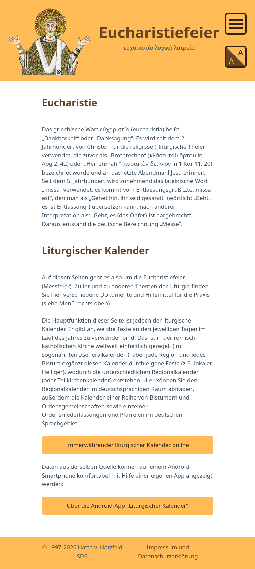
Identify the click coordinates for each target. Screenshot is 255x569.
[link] (237, 24)
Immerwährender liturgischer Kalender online (127, 445)
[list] (237, 22)
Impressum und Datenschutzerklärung (168, 551)
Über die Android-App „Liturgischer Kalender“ (127, 505)
